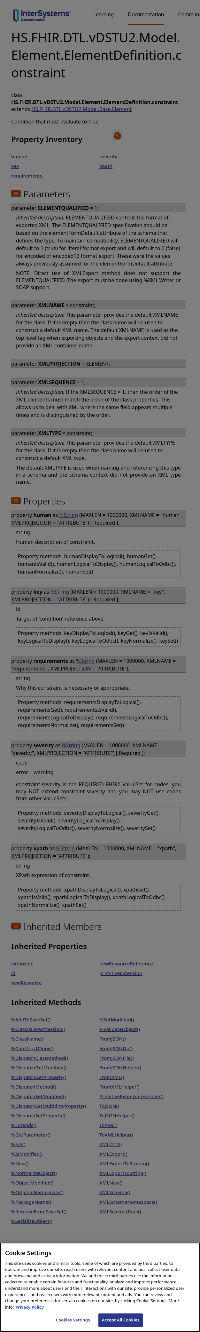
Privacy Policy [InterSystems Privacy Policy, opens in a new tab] (29, 1321)
